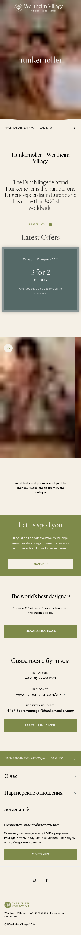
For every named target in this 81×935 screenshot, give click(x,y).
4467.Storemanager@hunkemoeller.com (40, 711)
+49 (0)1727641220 (40, 678)
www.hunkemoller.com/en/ (38, 695)
